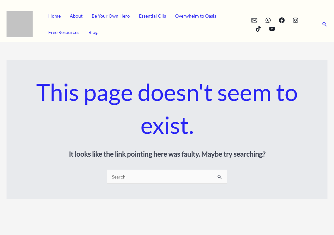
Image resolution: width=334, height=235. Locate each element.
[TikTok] (258, 29)
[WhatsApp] (268, 20)
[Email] (254, 20)
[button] (324, 24)
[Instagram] (295, 20)
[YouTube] (272, 29)
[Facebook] (282, 20)
